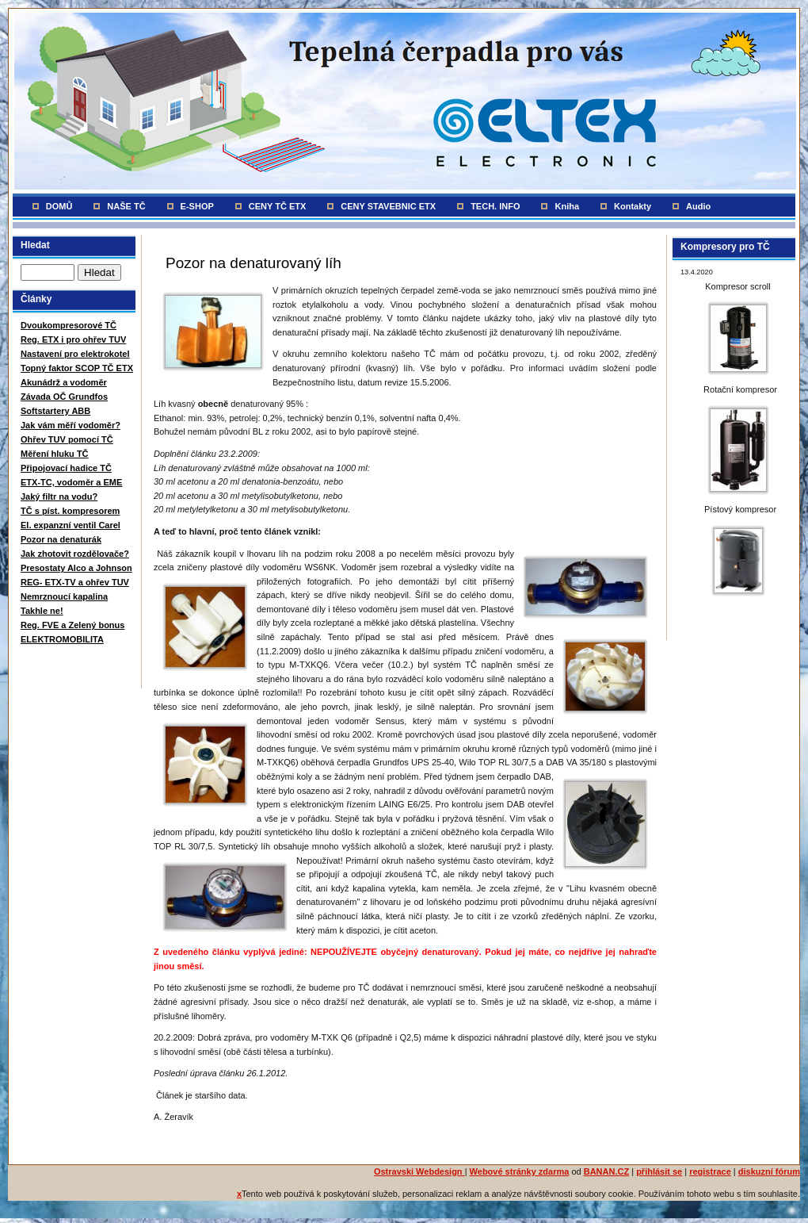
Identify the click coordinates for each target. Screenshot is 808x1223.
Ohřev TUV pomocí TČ (67, 439)
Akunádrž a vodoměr (64, 382)
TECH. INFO (495, 206)
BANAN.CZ (606, 1171)
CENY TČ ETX (278, 206)
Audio (698, 206)
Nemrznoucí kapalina (64, 596)
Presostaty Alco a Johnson (76, 568)
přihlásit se (659, 1171)
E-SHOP (197, 206)
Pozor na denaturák (61, 539)
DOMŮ (59, 206)
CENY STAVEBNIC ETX (388, 206)
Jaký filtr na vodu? (59, 496)
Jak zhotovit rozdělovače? (75, 553)
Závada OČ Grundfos (64, 396)
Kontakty (632, 206)
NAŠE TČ (126, 206)
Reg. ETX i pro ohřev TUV (73, 339)
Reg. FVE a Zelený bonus (72, 625)
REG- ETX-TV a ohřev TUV (75, 582)
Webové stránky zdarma (520, 1171)
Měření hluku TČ (55, 453)
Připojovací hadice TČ (66, 468)
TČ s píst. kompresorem (70, 511)
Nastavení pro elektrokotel (75, 353)
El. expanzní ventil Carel (70, 525)
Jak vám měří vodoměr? (70, 425)
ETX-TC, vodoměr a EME (71, 482)
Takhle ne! (42, 610)
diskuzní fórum (769, 1171)
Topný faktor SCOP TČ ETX (77, 368)
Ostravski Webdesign (419, 1171)
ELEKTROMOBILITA (62, 639)
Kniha (567, 206)
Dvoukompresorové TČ (68, 325)
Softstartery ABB (55, 411)
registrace (710, 1171)
